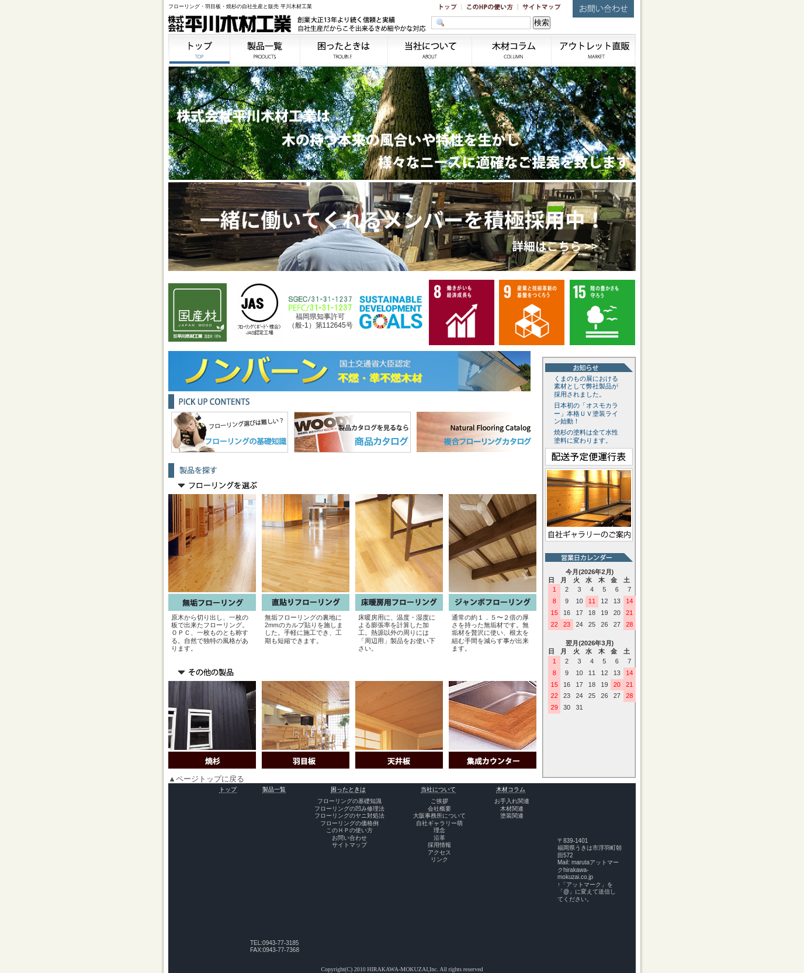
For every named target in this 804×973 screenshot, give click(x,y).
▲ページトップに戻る (206, 778)
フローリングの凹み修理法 (349, 808)
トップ (228, 789)
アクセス (439, 852)
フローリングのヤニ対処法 (349, 815)
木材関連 (512, 808)
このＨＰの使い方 (349, 830)
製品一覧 (274, 789)
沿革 (439, 838)
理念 (439, 830)
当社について (438, 789)
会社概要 (439, 808)
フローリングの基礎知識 (349, 801)
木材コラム (510, 789)
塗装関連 (512, 815)
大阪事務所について (439, 815)
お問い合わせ (349, 838)
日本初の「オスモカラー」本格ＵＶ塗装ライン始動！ (586, 413)
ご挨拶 (439, 801)
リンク (439, 859)
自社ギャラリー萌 (439, 823)
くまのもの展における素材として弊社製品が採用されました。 (586, 386)
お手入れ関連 (511, 801)
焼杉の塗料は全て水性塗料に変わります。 (586, 436)
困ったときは (348, 789)
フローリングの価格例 (349, 823)
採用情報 (439, 845)
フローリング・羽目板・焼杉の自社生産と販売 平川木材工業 (240, 6)
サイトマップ (349, 845)
